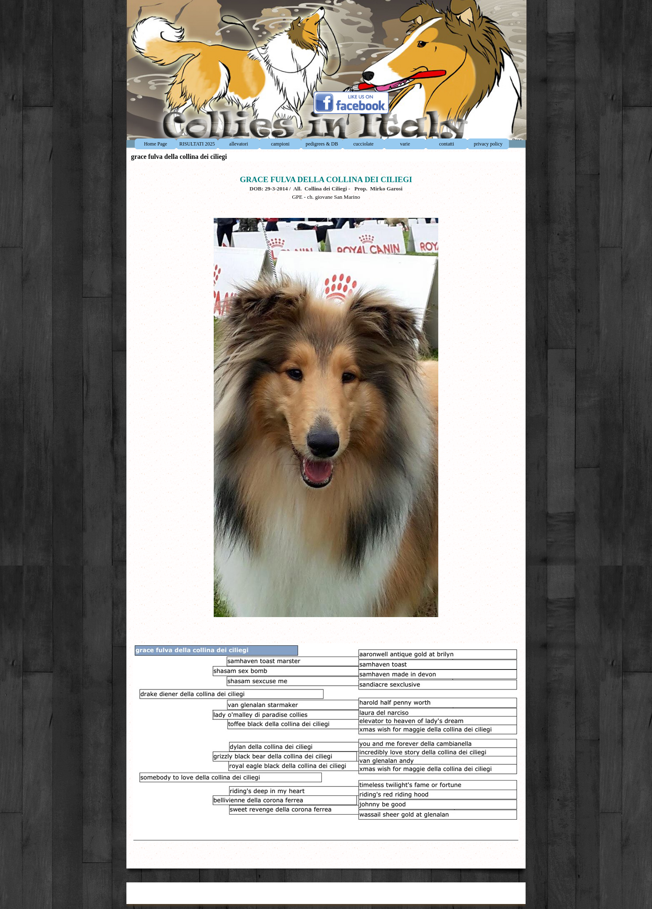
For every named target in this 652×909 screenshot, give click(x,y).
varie (405, 144)
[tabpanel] (326, 513)
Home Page (155, 144)
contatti (446, 144)
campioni (280, 144)
